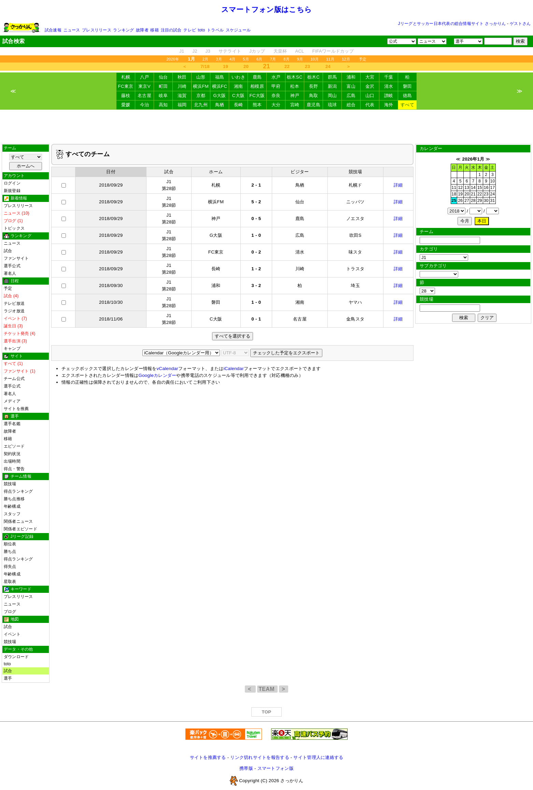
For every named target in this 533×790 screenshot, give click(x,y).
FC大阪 (257, 95)
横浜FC (219, 86)
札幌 (125, 77)
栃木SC (295, 77)
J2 (194, 51)
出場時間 (12, 461)
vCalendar (167, 368)
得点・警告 (14, 468)
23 (307, 66)
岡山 (332, 95)
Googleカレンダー (158, 375)
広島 (351, 95)
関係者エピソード (20, 529)
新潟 (332, 86)
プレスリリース (96, 30)
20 (246, 66)
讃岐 (388, 95)
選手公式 (12, 265)
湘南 (238, 86)
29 (479, 200)
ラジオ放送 (14, 311)
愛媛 (125, 104)
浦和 (351, 77)
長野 (313, 86)
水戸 (276, 77)
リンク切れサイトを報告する (259, 757)
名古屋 (144, 95)
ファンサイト (16, 258)
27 (466, 200)
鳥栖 (219, 104)
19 (225, 66)
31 (492, 200)
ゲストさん (520, 23)
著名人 (10, 273)
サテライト (230, 51)
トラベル (215, 30)
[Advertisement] (266, 126)
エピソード (14, 446)
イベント (12, 634)
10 (492, 181)
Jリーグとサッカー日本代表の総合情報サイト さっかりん (452, 23)
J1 (181, 51)
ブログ (10, 611)
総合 (351, 104)
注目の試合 (171, 30)
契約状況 (12, 453)
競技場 (10, 483)
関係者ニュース (18, 521)
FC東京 (126, 86)
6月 (259, 59)
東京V (144, 86)
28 (473, 200)
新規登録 (12, 190)
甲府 (276, 86)
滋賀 (182, 95)
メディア (12, 401)
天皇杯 (280, 51)
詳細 (398, 185)
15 (479, 187)
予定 (362, 59)
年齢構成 (12, 506)
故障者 (142, 30)
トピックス (14, 228)
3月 (219, 59)
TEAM (267, 689)
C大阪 (238, 95)
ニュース (72, 30)
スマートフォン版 (275, 768)
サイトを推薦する (208, 757)
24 (328, 66)
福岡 (182, 104)
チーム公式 (14, 378)
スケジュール (238, 30)
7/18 (204, 66)
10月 (314, 59)
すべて (407, 104)
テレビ (189, 30)
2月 (205, 59)
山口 (370, 95)
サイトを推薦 (16, 408)
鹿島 (257, 77)
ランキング (123, 30)
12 (460, 187)
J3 (208, 51)
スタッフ (12, 514)
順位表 (10, 544)
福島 (219, 77)
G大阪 (219, 95)
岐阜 (163, 95)
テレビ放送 (14, 303)
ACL (299, 51)
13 (466, 187)
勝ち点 (10, 551)
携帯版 (246, 768)
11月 (330, 59)
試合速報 (53, 30)
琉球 (332, 104)
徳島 (407, 95)
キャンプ (12, 348)
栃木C (313, 77)
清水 (388, 86)
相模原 (257, 86)
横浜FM (201, 86)
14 (473, 187)
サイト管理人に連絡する (318, 757)
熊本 (257, 104)
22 (287, 66)
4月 (232, 59)
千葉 (388, 77)
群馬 (332, 77)
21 (473, 194)
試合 (8, 250)
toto (201, 30)
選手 (8, 678)
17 (492, 187)
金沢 (370, 86)
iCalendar (233, 368)
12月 (346, 59)
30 (486, 200)
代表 (370, 104)
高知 (163, 104)
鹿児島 (313, 104)
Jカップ (257, 51)
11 (454, 187)
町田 (163, 86)
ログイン (12, 183)
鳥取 (313, 95)
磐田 (407, 86)
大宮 (370, 77)
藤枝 (125, 95)
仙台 (163, 77)
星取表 (10, 581)
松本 (294, 86)
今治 (144, 104)
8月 (286, 59)
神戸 (294, 95)
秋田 (182, 77)
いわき (238, 77)
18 (454, 194)
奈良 (276, 95)
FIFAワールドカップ (333, 51)
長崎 (238, 104)
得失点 (10, 566)
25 (454, 200)
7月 (273, 59)
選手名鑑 (12, 423)
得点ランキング (18, 491)
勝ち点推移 (14, 498)
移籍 (154, 30)
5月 (246, 59)
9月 (300, 59)
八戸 (144, 77)
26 (460, 200)
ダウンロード (16, 656)
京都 (201, 95)
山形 (201, 77)
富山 (351, 86)
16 (486, 187)
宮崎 (294, 104)
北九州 (201, 104)
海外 (388, 104)
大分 (276, 104)
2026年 (172, 59)
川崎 (182, 86)
